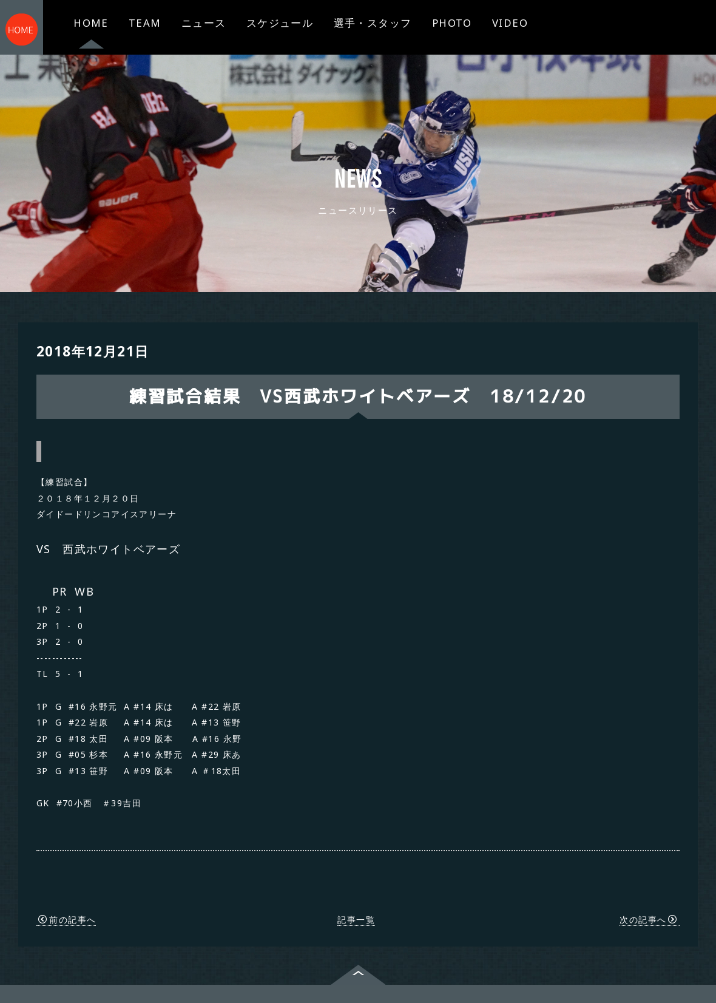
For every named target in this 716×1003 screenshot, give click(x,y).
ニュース (203, 23)
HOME (91, 23)
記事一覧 (356, 879)
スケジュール (279, 23)
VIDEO (510, 23)
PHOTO (452, 23)
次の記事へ (648, 879)
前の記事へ (67, 879)
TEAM (145, 23)
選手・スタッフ (373, 23)
